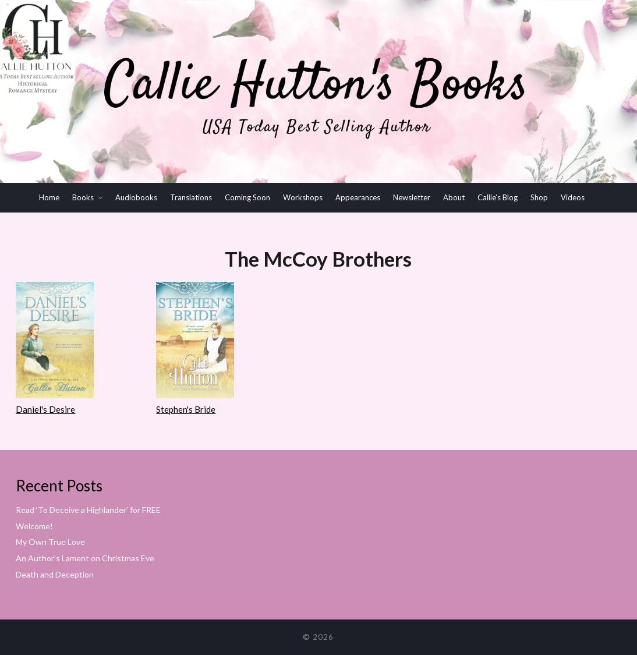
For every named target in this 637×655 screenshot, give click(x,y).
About (454, 197)
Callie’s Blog (497, 197)
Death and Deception (55, 574)
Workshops (303, 197)
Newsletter (411, 197)
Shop (539, 197)
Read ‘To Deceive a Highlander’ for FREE (88, 510)
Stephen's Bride (185, 409)
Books (83, 197)
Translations (191, 197)
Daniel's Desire (45, 409)
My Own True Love (50, 542)
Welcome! (34, 526)
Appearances (357, 197)
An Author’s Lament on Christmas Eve (85, 558)
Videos (573, 197)
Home (49, 197)
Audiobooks (136, 197)
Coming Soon (247, 197)
